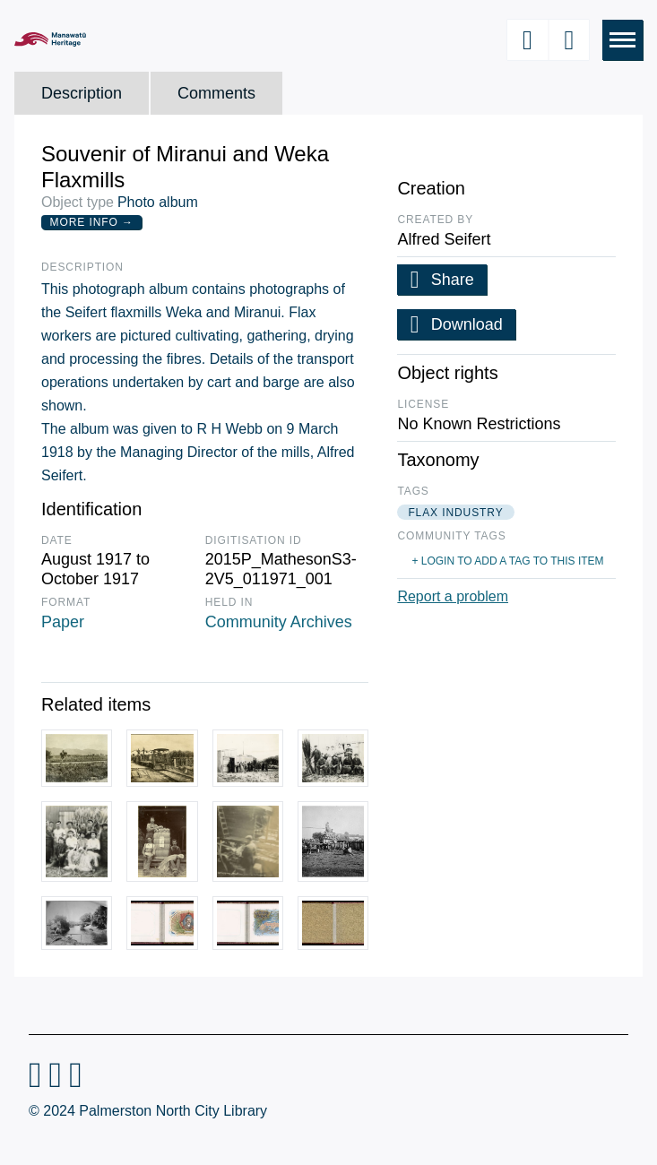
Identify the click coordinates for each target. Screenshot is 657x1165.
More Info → (92, 222)
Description (81, 93)
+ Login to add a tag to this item (507, 561)
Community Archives (278, 622)
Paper (62, 622)
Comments (216, 93)
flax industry (455, 512)
